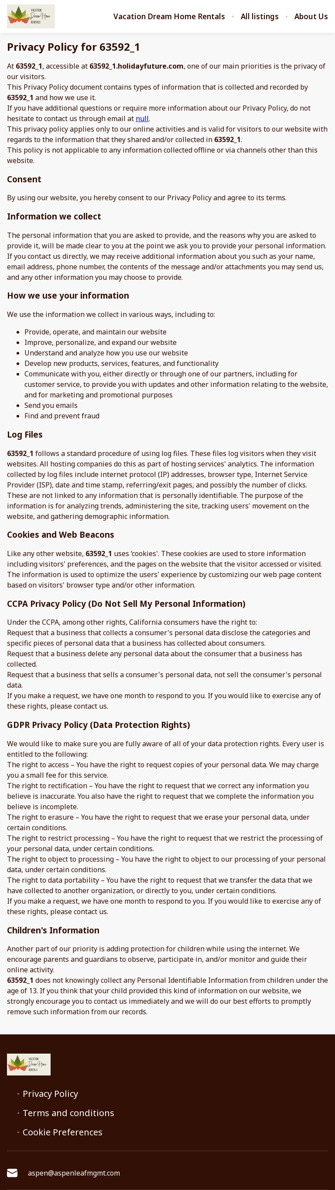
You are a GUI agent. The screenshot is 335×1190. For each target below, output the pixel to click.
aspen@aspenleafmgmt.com (63, 1173)
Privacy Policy (50, 1093)
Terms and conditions (68, 1113)
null (142, 118)
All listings (260, 16)
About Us (311, 16)
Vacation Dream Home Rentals (169, 16)
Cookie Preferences (63, 1132)
